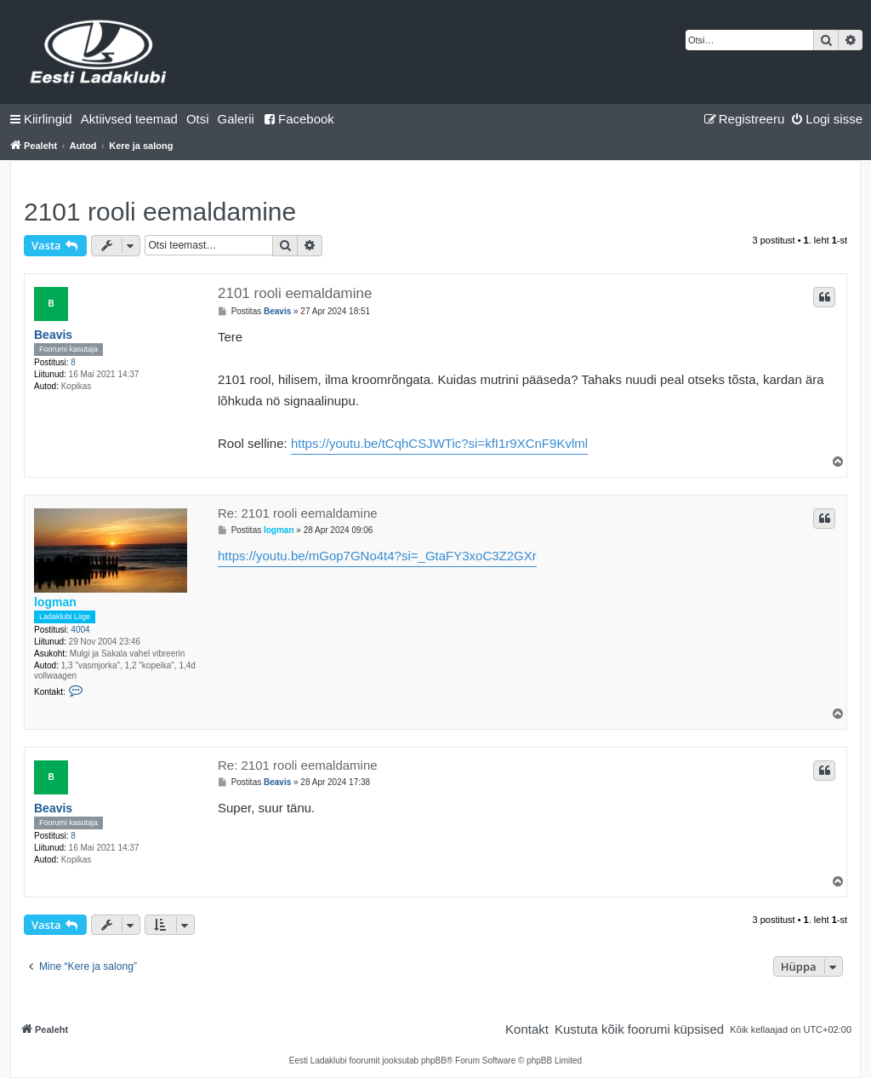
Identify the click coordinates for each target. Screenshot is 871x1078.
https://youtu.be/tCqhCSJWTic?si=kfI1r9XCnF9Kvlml (439, 443)
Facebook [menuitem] (298, 119)
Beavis (53, 335)
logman (55, 602)
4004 (80, 629)
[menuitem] (129, 119)
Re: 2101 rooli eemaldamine (298, 513)
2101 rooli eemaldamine (160, 212)
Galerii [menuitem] (236, 119)
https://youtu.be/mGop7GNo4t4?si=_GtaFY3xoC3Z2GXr (377, 555)
